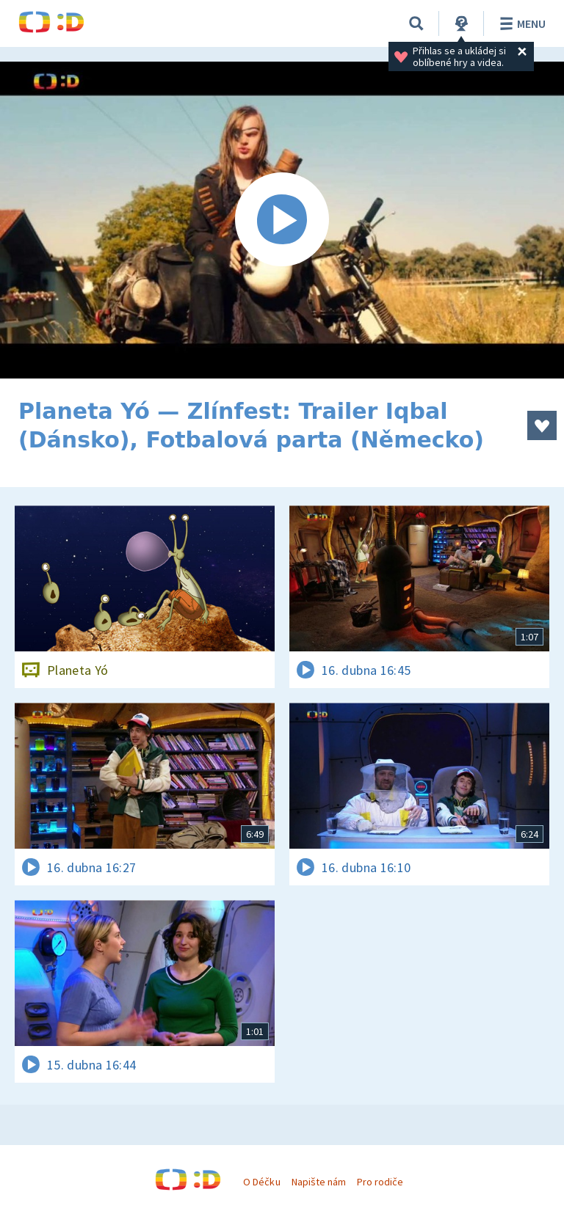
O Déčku (261, 1181)
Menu (520, 23)
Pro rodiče (380, 1181)
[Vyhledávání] (416, 23)
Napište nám (319, 1181)
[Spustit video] (282, 220)
